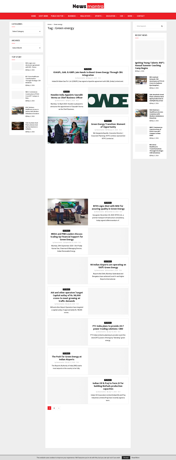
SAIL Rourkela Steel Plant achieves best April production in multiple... (31, 126)
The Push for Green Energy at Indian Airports (67, 358)
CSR (121, 16)
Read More (135, 457)
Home (33, 16)
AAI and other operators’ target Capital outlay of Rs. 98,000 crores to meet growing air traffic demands (67, 297)
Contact (141, 16)
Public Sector (57, 16)
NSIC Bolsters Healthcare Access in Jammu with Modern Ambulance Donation (32, 110)
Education (110, 16)
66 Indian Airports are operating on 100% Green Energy (108, 266)
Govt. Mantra (107, 261)
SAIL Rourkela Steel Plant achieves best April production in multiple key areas (157, 97)
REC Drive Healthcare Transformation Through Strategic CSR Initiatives (33, 79)
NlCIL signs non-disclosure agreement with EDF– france (32, 65)
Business (72, 16)
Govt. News (43, 16)
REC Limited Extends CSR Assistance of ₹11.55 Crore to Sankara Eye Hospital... (157, 81)
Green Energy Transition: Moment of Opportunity (108, 125)
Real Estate (85, 16)
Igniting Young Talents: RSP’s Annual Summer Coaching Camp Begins (149, 65)
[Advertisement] (88, 48)
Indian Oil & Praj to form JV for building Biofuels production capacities (108, 386)
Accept (126, 458)
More (130, 16)
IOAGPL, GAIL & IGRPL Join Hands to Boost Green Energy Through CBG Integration (88, 73)
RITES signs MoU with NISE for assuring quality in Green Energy (108, 207)
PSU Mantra (88, 69)
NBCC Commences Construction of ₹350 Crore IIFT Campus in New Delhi (156, 131)
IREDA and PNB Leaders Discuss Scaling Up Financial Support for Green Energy (67, 236)
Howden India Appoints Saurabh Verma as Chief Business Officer (67, 96)
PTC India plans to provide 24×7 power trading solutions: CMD (108, 327)
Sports (98, 16)
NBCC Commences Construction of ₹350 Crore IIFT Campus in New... (32, 95)
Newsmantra (81, 78)
